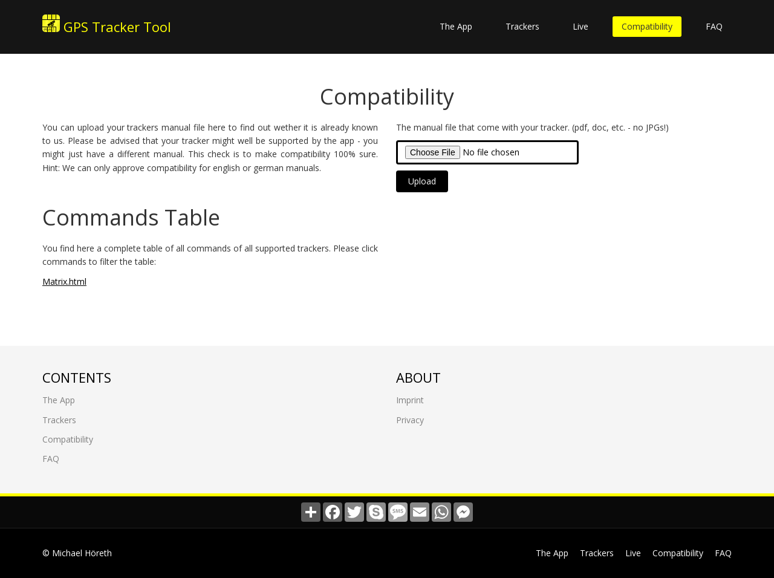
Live (580, 26)
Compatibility (647, 26)
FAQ (714, 26)
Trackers (522, 26)
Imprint (410, 400)
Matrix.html (64, 281)
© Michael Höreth (77, 553)
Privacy (410, 419)
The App (456, 26)
